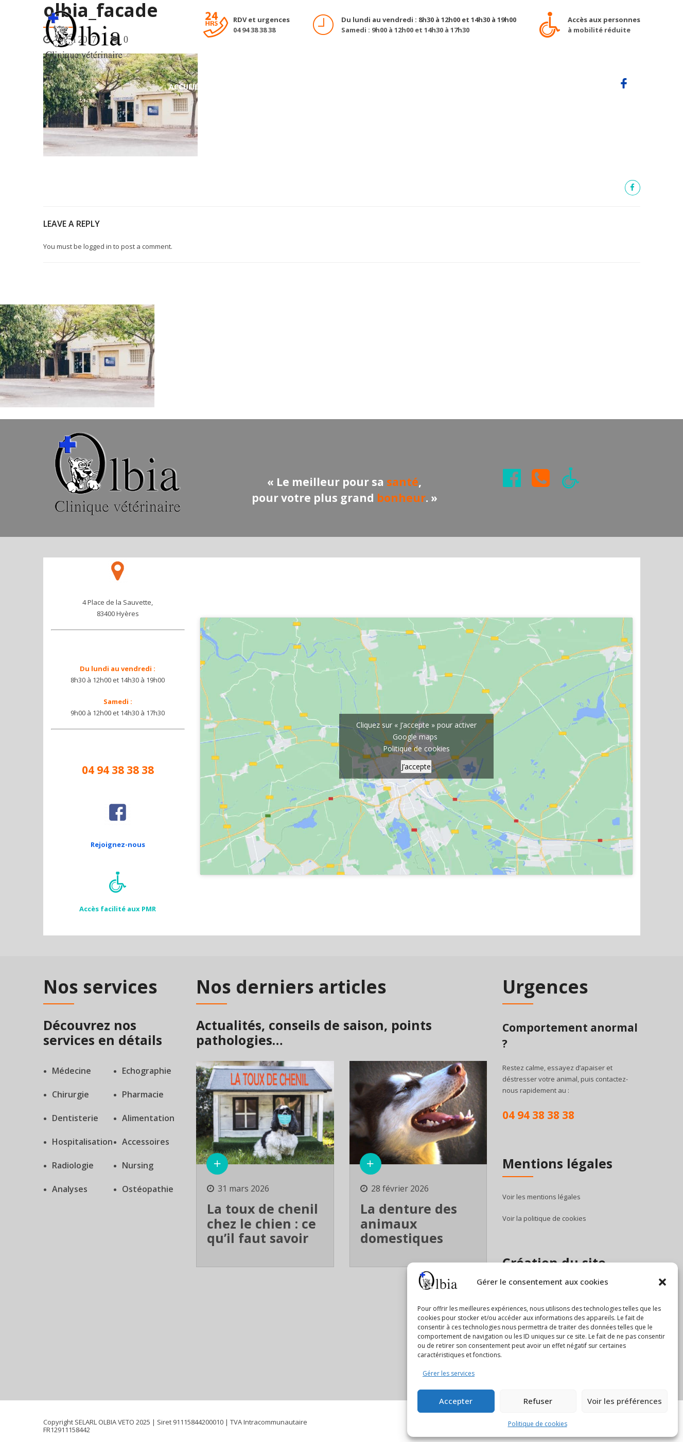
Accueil (184, 87)
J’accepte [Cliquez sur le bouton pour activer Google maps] (416, 766)
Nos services (239, 87)
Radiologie (73, 1165)
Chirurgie (70, 1094)
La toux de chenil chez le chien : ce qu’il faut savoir (262, 1223)
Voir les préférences (624, 1401)
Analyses (69, 1189)
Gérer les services (449, 1373)
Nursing (137, 1165)
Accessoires (145, 1141)
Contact (584, 87)
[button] (662, 1282)
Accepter (455, 1401)
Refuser (537, 1401)
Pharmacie (143, 1094)
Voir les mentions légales (541, 1196)
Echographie (146, 1070)
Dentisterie (75, 1118)
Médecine (71, 1070)
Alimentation (148, 1118)
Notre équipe (305, 87)
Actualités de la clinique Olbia (487, 87)
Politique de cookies (537, 1423)
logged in (97, 246)
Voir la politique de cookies (544, 1218)
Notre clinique (378, 87)
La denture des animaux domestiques (408, 1223)
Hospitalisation (82, 1141)
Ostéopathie (147, 1189)
